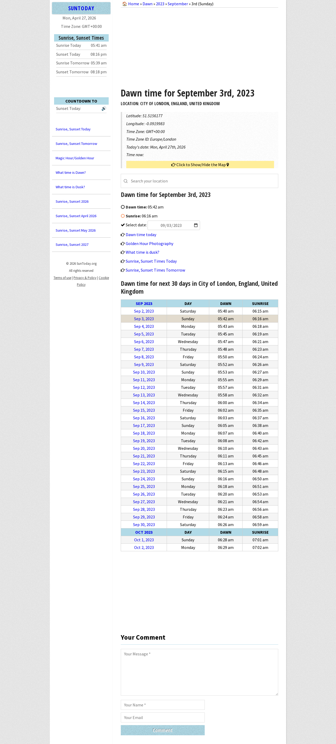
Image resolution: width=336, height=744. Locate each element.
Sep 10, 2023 (144, 372)
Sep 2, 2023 (144, 311)
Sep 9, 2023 (144, 364)
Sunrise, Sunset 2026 (72, 201)
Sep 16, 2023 (144, 417)
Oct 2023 (144, 532)
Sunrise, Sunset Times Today (151, 261)
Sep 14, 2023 (144, 402)
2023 (160, 3)
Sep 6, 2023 (144, 341)
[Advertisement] (199, 46)
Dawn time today (141, 234)
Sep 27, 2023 (144, 501)
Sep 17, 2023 (144, 425)
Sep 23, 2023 (144, 471)
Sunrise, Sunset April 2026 (76, 215)
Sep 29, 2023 (144, 516)
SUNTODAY (81, 8)
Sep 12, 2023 (144, 387)
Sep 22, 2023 (144, 463)
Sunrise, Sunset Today (73, 129)
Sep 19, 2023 (144, 440)
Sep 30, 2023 (144, 524)
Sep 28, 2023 (144, 509)
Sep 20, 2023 (144, 448)
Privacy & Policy (85, 278)
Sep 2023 (144, 303)
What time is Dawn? (71, 172)
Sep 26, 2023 (144, 494)
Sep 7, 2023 (144, 349)
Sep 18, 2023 (144, 433)
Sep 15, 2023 (144, 410)
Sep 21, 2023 (144, 455)
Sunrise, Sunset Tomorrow (76, 143)
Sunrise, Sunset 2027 (72, 244)
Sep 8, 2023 (144, 356)
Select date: (162, 224)
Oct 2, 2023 (144, 547)
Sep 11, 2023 (144, 379)
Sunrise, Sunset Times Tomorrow (155, 270)
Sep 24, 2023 (144, 478)
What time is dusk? (142, 252)
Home (133, 3)
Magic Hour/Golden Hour (75, 158)
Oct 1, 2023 (144, 539)
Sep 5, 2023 (144, 334)
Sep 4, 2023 (144, 326)
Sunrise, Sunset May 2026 (76, 230)
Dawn (148, 3)
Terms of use (62, 278)
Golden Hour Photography (149, 243)
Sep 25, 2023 (144, 486)
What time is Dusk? (70, 187)
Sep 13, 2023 (144, 395)
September (178, 3)
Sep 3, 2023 (144, 318)
